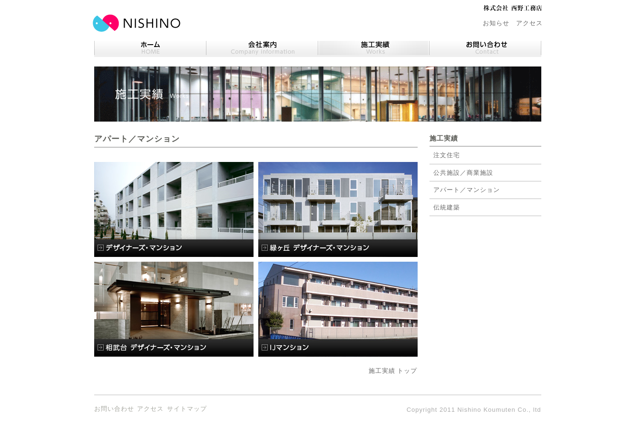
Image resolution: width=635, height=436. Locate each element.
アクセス (529, 23)
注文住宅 (446, 155)
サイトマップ (187, 408)
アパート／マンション (466, 189)
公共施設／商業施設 (463, 172)
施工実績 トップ (393, 370)
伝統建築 (446, 207)
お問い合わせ (114, 408)
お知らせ (496, 23)
